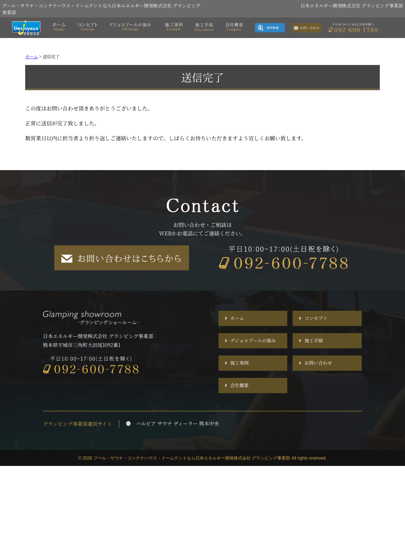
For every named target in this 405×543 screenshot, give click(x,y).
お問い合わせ (318, 363)
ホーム (237, 318)
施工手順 (313, 341)
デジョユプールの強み (253, 341)
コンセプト (315, 318)
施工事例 (239, 363)
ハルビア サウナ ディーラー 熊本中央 (172, 423)
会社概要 (239, 385)
